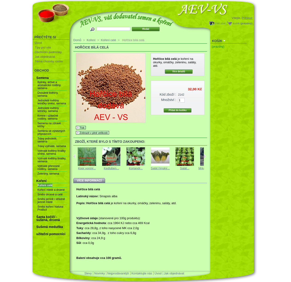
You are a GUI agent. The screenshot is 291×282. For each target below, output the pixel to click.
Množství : (168, 100)
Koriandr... (136, 168)
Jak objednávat (45, 56)
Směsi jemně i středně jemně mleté (51, 200)
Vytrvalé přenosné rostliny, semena (49, 167)
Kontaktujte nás (141, 273)
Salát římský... (160, 168)
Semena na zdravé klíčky (49, 125)
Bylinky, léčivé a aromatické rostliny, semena (49, 85)
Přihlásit (247, 18)
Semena (42, 78)
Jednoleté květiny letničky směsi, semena (52, 102)
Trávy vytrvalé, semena (52, 146)
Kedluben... (111, 168)
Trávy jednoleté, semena (47, 140)
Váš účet (220, 23)
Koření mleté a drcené (51, 189)
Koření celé (45, 185)
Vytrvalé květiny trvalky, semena (52, 160)
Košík (236, 23)
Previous (74, 156)
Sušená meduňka (49, 227)
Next (205, 156)
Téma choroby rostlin (49, 61)
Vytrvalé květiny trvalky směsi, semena (52, 152)
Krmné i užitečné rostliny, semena (48, 117)
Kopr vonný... (87, 168)
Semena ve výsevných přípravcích (51, 132)
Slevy (88, 273)
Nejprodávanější (118, 273)
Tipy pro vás (43, 47)
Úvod (38, 43)
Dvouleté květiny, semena (48, 94)
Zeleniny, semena (48, 173)
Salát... (184, 168)
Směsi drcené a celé (50, 194)
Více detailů (178, 71)
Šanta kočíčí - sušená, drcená (48, 218)
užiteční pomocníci (50, 234)
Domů (77, 40)
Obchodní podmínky (48, 52)
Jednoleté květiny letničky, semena (48, 109)
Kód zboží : (168, 94)
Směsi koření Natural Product (50, 208)
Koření (41, 181)
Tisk (82, 127)
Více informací (89, 180)
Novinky (99, 273)
